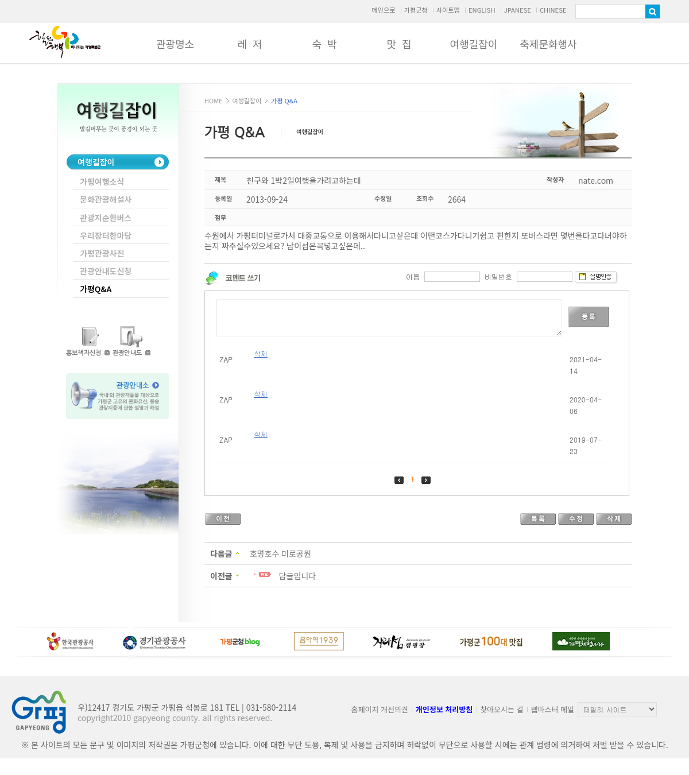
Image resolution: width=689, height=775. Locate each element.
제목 (220, 179)
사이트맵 (448, 9)
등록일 (223, 198)
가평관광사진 (102, 253)
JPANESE (517, 9)
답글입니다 (297, 576)
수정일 (383, 198)
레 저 (249, 43)
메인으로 (383, 9)
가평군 (65, 42)
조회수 (424, 198)
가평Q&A (95, 289)
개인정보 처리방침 (444, 709)
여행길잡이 (474, 43)
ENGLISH (482, 9)
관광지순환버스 (105, 217)
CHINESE (553, 9)
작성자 (555, 179)
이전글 (221, 576)
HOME (213, 100)
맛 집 (398, 43)
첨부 (220, 217)
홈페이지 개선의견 (379, 709)
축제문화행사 (548, 43)
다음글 (221, 553)
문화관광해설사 (105, 199)
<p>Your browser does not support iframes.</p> (416, 386)
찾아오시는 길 (501, 709)
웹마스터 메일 (552, 709)
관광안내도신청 (105, 271)
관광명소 (175, 43)
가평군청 (415, 9)
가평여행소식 (102, 181)
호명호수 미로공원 (280, 553)
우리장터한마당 (105, 235)
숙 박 (324, 43)
